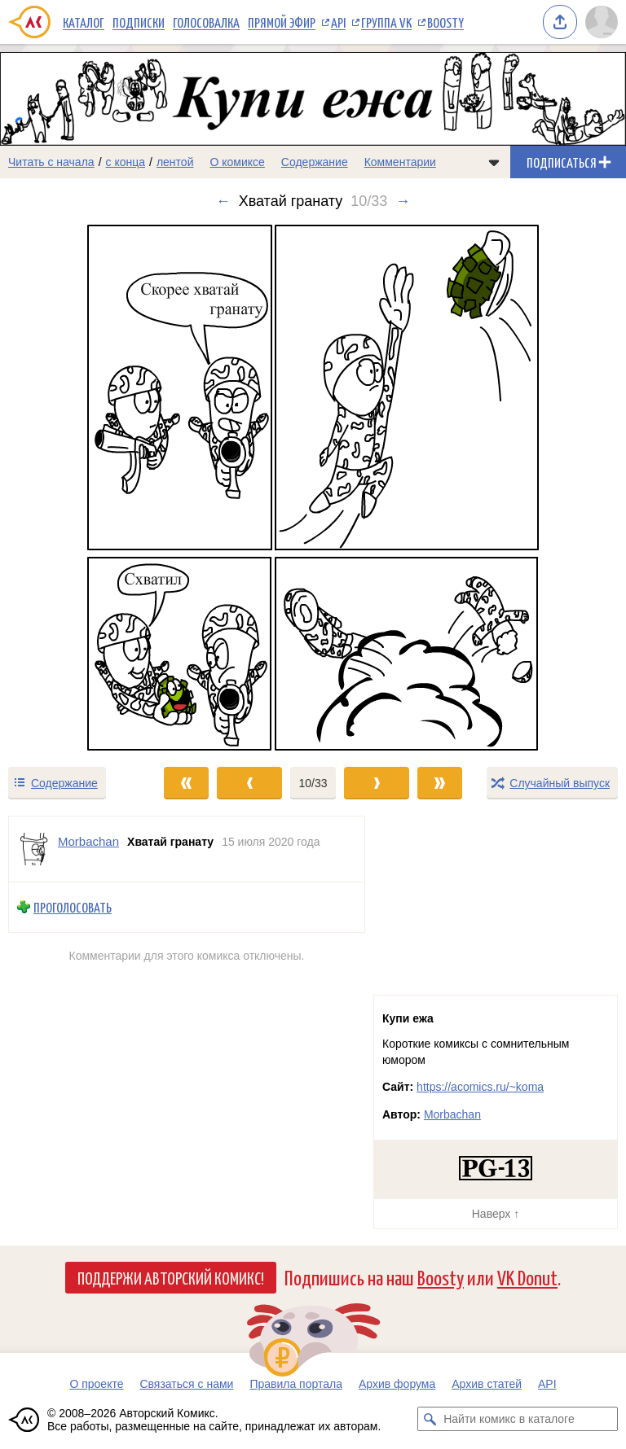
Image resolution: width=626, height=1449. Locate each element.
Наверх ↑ (495, 1213)
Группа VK (386, 22)
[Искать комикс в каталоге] (429, 1418)
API (338, 22)
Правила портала (295, 1383)
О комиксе (236, 162)
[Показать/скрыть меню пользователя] (602, 22)
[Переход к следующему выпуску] (313, 488)
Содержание (314, 162)
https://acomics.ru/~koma (480, 1086)
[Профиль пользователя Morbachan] (33, 849)
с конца (126, 162)
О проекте (96, 1383)
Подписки (138, 22)
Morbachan (452, 1114)
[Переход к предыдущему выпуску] (78, 488)
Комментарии (400, 162)
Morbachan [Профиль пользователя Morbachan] (88, 841)
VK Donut (527, 1276)
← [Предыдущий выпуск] (223, 201)
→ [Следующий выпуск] (402, 201)
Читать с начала (51, 162)
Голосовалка (206, 22)
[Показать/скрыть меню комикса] (494, 162)
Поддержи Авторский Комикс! (170, 1277)
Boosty (445, 22)
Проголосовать (72, 907)
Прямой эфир (281, 22)
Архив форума (397, 1383)
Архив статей (487, 1383)
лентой (175, 162)
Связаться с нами (186, 1383)
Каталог (83, 22)
